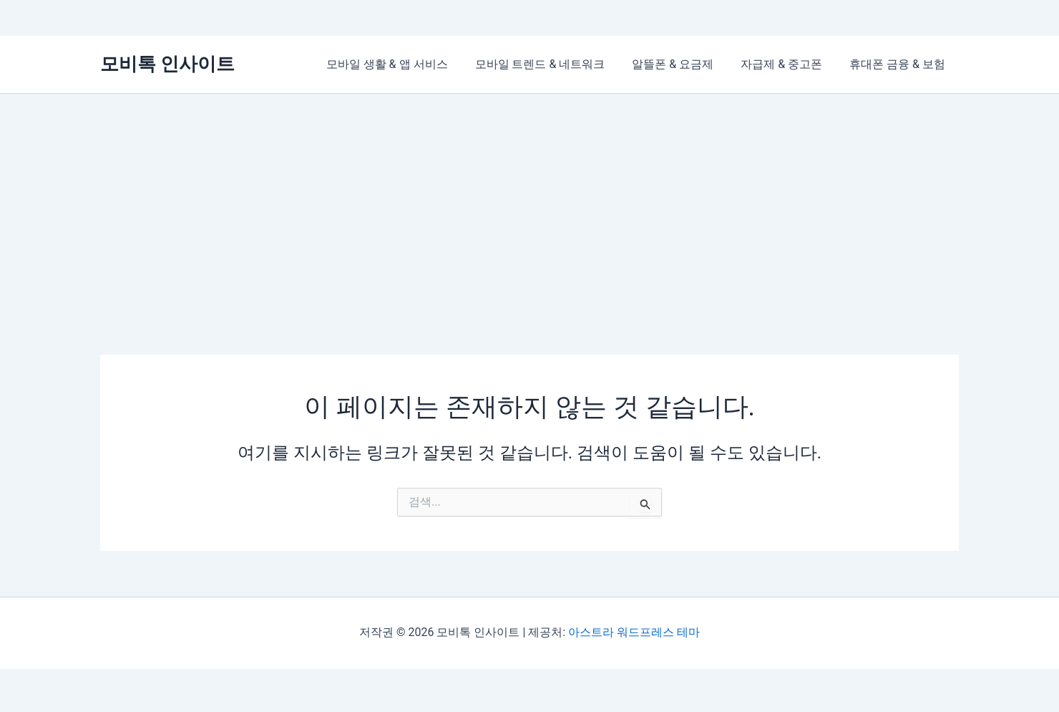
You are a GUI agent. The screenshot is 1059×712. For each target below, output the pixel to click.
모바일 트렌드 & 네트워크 (555, 64)
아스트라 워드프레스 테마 (634, 632)
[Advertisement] (529, 201)
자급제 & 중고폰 (788, 64)
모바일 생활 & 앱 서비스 (406, 64)
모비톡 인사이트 (167, 63)
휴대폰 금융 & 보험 (899, 64)
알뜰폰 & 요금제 (683, 64)
